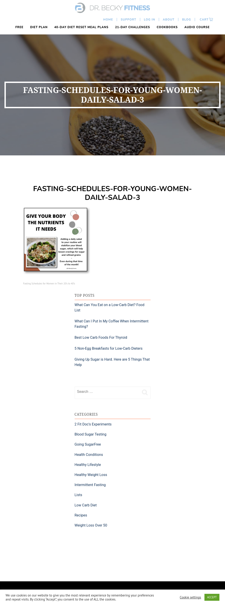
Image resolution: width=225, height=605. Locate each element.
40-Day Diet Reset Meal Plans (81, 27)
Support (128, 20)
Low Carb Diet (86, 505)
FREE (19, 27)
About (169, 20)
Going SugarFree (88, 444)
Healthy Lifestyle (88, 465)
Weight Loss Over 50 (91, 525)
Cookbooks (167, 27)
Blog (186, 20)
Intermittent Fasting (90, 485)
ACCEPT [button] (212, 597)
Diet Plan (39, 27)
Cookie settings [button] (190, 597)
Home (108, 20)
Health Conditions (89, 455)
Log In (149, 20)
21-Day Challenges (132, 27)
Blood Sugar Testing (91, 434)
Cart (203, 20)
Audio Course (197, 27)
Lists (78, 495)
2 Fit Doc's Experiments (93, 424)
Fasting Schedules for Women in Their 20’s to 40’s (49, 283)
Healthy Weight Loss (91, 475)
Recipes (81, 515)
